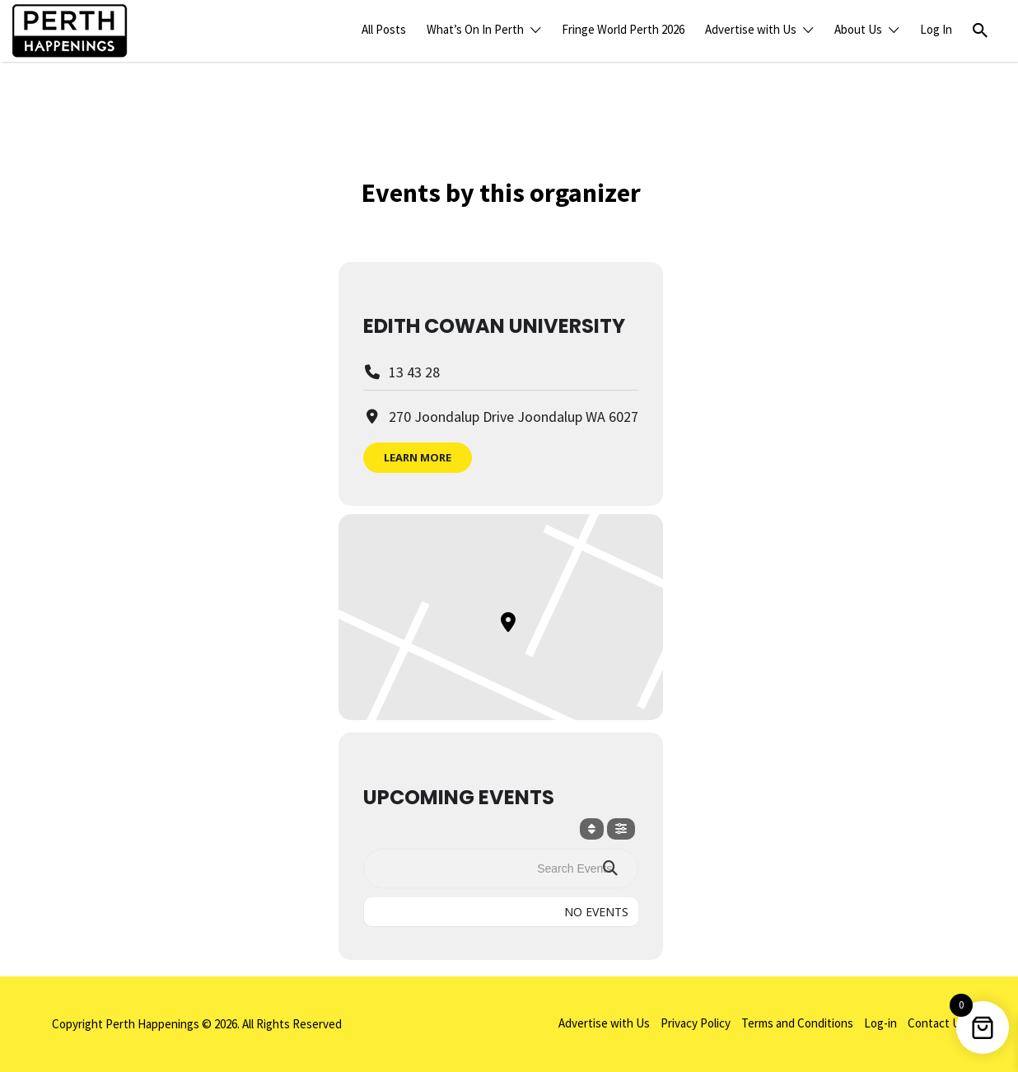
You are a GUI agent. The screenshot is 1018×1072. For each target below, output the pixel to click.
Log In (936, 29)
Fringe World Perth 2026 (623, 29)
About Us (858, 29)
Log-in (880, 1023)
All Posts (384, 29)
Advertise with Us (750, 29)
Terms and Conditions (797, 1023)
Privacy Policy (696, 1023)
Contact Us (937, 1023)
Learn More (417, 457)
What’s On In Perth (475, 29)
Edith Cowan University (494, 325)
